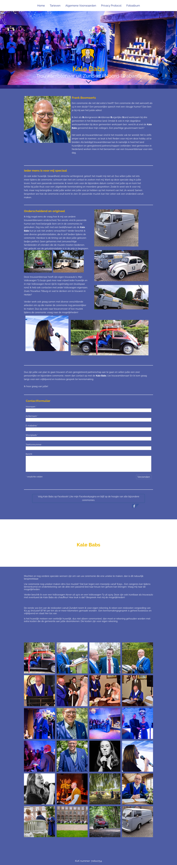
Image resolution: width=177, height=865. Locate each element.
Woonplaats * (32, 435)
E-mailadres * (32, 425)
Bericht (29, 454)
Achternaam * (32, 416)
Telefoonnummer (33, 444)
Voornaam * (31, 406)
